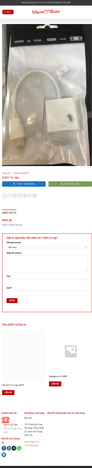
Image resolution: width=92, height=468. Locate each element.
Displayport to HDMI (58, 376)
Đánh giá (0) (9, 212)
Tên (9, 276)
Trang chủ (6, 173)
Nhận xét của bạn (14, 253)
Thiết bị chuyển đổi (21, 173)
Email (9, 288)
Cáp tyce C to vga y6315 (13, 385)
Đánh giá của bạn (14, 242)
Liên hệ (8, 392)
